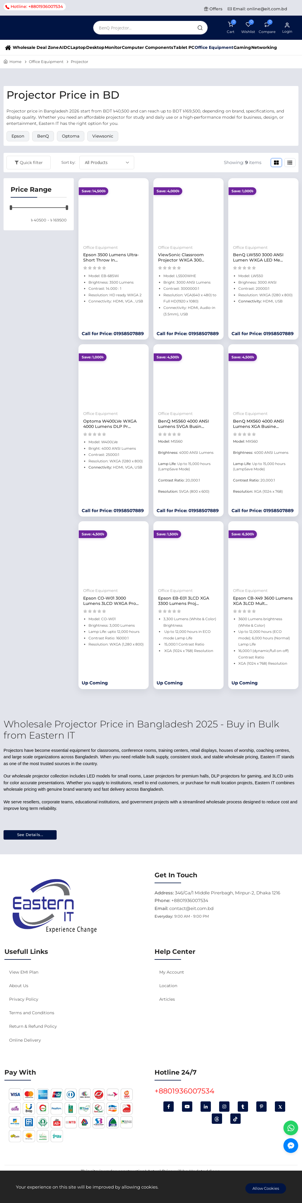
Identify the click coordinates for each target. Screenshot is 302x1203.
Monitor (113, 47)
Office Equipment (214, 47)
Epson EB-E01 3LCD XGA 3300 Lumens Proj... (183, 600)
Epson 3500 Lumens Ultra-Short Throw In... (111, 257)
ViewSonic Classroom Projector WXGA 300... (181, 257)
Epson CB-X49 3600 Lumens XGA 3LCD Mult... (263, 600)
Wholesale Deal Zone (36, 47)
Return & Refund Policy (33, 1026)
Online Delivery (25, 1040)
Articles (167, 999)
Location (168, 985)
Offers (213, 8)
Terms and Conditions (31, 1012)
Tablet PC (183, 47)
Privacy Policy (23, 999)
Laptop (78, 47)
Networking (264, 47)
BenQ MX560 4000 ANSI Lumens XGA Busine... (258, 423)
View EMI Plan (23, 972)
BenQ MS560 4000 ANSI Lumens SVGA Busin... (183, 423)
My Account (171, 972)
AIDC (64, 47)
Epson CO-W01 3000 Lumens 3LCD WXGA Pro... (111, 600)
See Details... (30, 834)
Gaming (242, 47)
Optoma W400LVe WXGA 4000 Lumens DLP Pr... (110, 423)
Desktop (95, 47)
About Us (18, 985)
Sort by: (68, 162)
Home (15, 61)
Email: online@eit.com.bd (257, 8)
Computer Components (147, 47)
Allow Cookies (265, 1188)
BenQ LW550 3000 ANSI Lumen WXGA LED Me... (258, 257)
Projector (79, 61)
